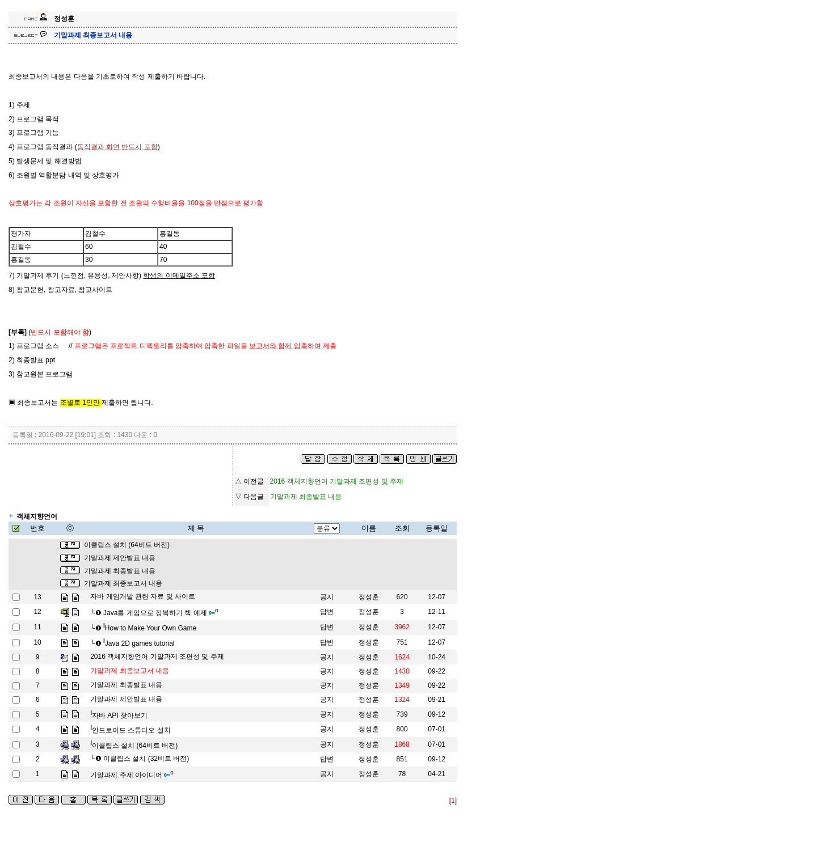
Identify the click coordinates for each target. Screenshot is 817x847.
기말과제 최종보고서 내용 (123, 583)
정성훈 (369, 597)
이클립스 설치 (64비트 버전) (127, 545)
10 (37, 642)
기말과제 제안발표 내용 (120, 558)
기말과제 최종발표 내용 (120, 571)
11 (37, 627)
